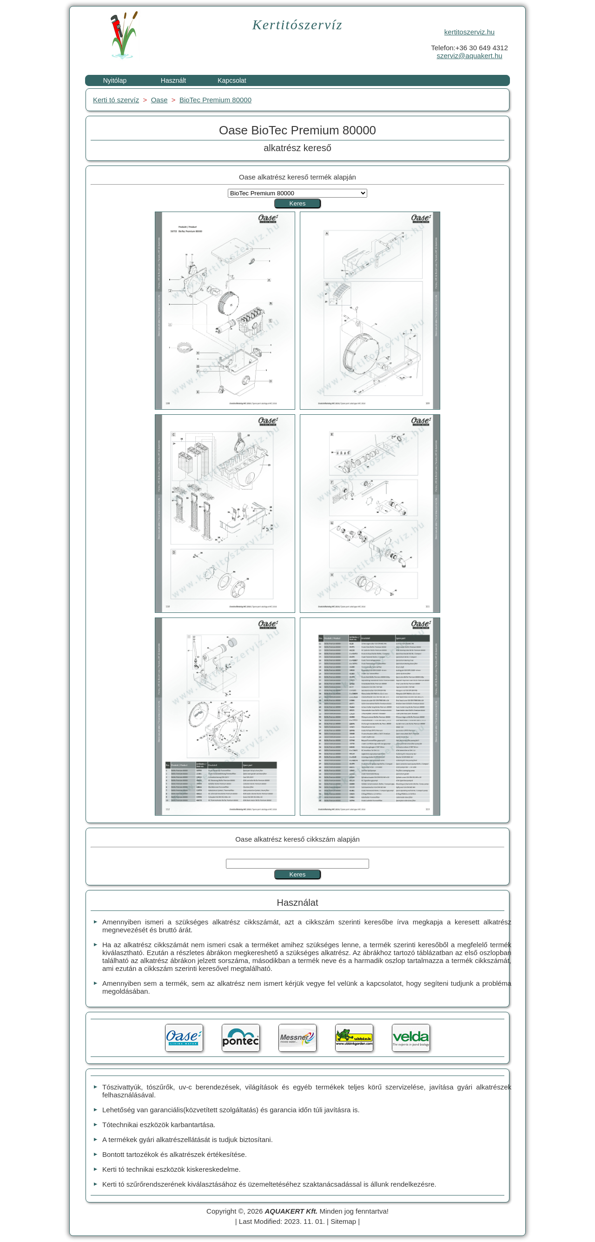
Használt (173, 80)
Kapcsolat (232, 80)
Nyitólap (115, 80)
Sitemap (343, 1221)
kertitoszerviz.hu (469, 32)
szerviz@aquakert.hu (469, 56)
